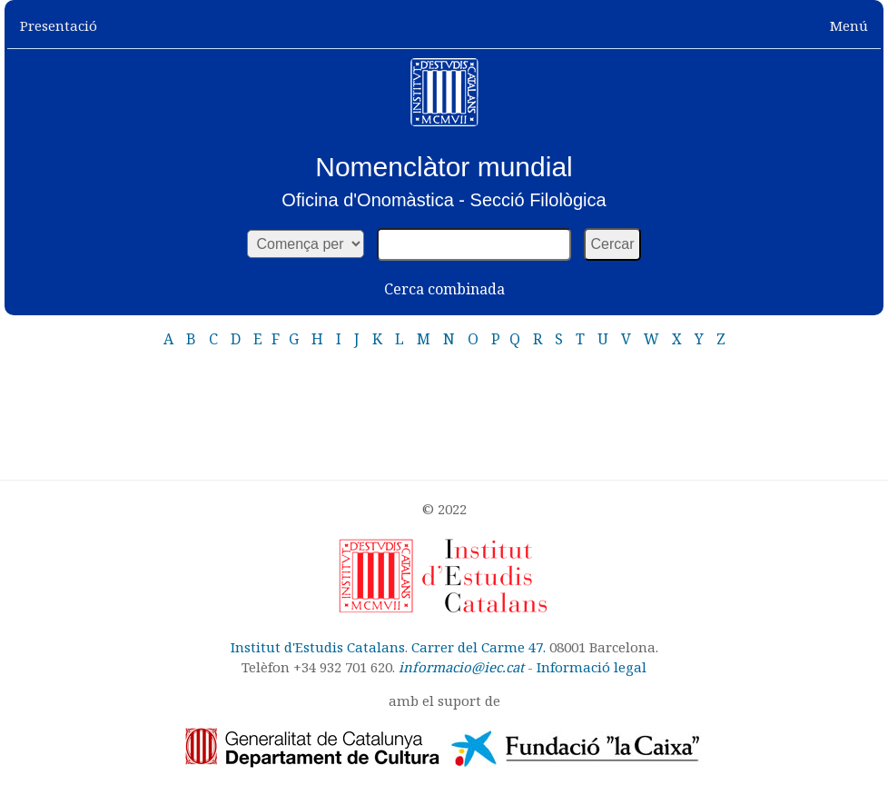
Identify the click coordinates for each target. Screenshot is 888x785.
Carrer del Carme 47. (478, 647)
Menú (849, 25)
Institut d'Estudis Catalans (318, 647)
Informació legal (591, 667)
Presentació (58, 25)
